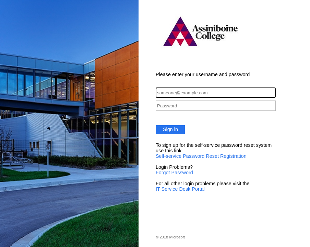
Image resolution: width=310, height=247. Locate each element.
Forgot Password (174, 172)
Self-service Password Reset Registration (201, 156)
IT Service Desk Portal (180, 189)
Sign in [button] (170, 129)
